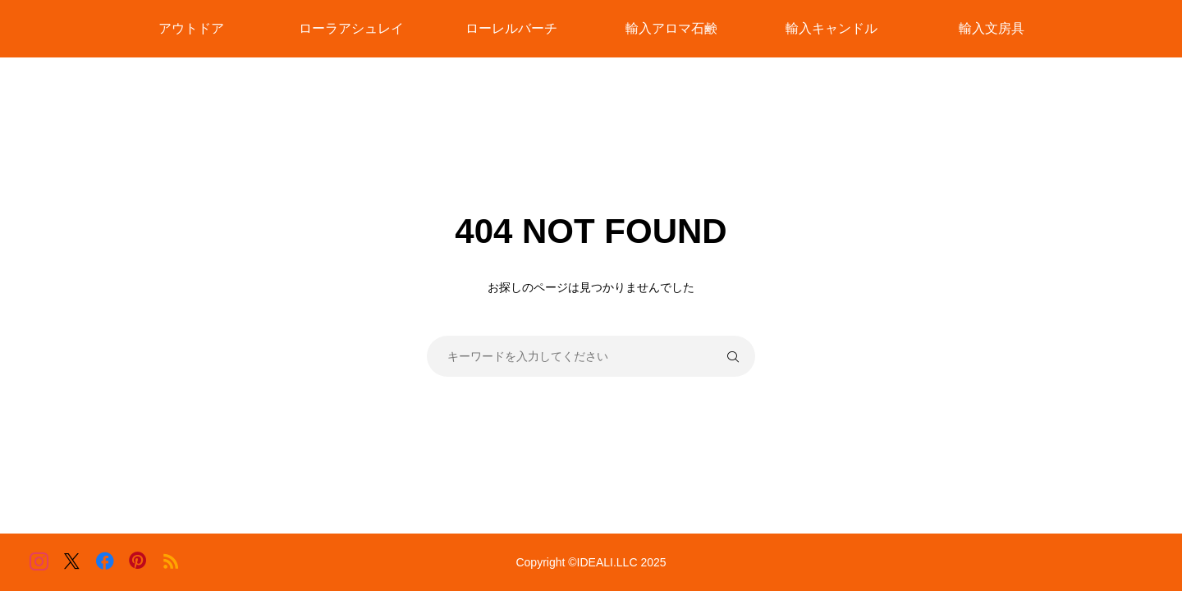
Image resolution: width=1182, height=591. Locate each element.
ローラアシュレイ (351, 28)
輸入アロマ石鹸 (671, 28)
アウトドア (191, 28)
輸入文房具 (991, 28)
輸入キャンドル (831, 28)
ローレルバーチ (511, 28)
